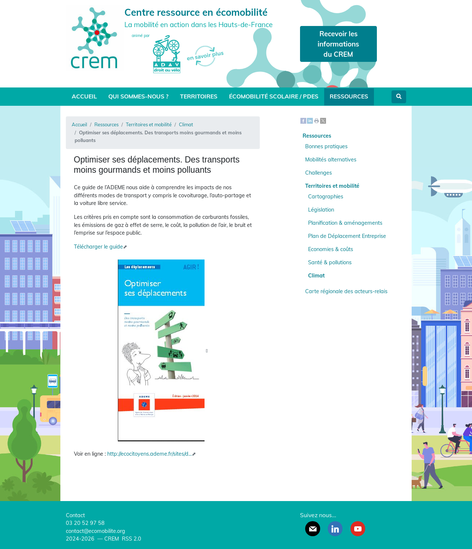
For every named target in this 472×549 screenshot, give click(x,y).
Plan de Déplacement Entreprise (347, 236)
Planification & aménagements (345, 223)
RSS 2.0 (130, 538)
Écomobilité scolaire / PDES (273, 96)
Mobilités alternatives (330, 159)
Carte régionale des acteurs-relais (346, 291)
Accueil (84, 96)
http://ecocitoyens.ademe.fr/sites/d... (149, 454)
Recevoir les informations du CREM (338, 44)
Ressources (349, 96)
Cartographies (325, 196)
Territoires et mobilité (149, 124)
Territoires (198, 96)
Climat (186, 124)
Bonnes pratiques (326, 146)
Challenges (318, 172)
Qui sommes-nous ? (138, 96)
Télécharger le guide (98, 246)
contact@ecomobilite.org (95, 531)
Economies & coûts (330, 249)
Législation (321, 209)
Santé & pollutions (330, 262)
